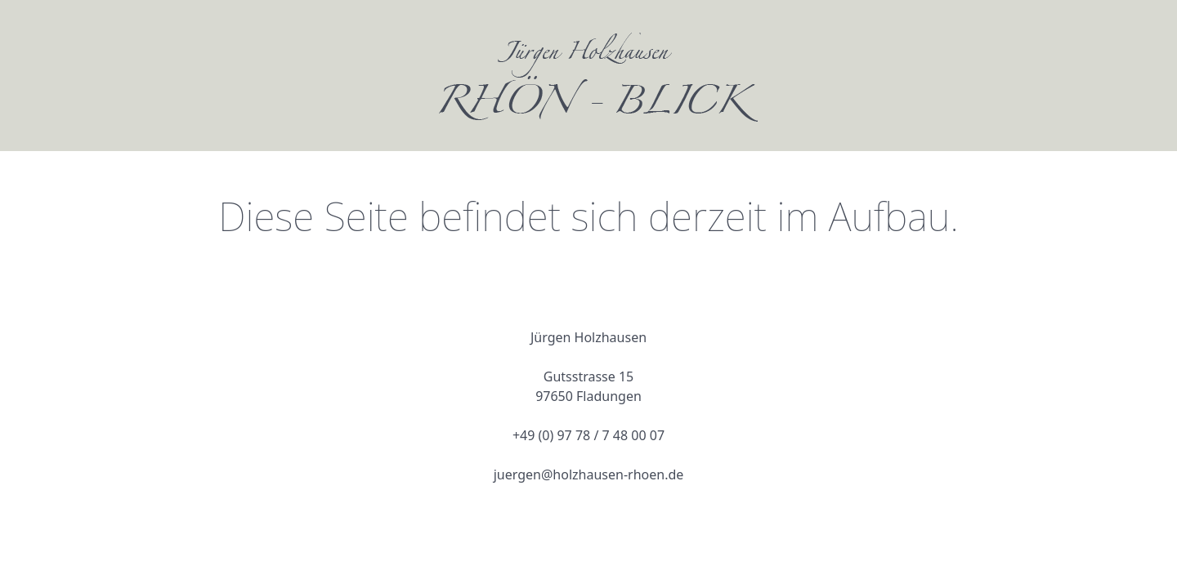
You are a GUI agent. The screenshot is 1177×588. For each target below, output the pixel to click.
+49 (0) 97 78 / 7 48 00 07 (588, 435)
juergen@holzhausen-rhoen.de (589, 474)
